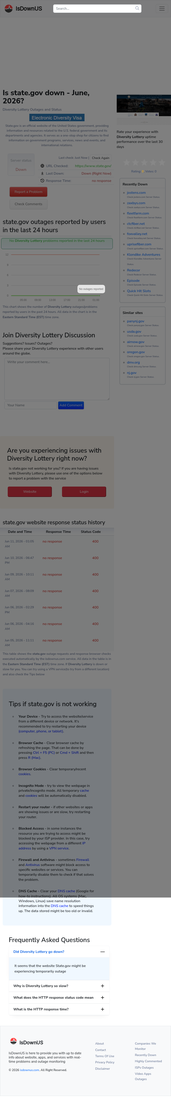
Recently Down (145, 1055)
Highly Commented (148, 1061)
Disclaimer (102, 1069)
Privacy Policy (105, 1062)
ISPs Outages (144, 1068)
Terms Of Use (104, 1056)
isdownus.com (29, 1070)
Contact (100, 1050)
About (99, 1043)
